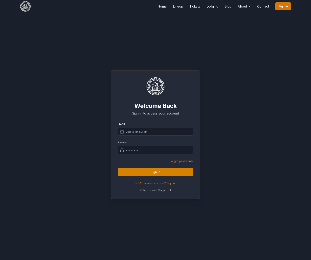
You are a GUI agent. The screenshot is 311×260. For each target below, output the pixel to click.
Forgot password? (181, 161)
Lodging (212, 6)
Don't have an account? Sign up (156, 183)
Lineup (178, 6)
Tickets (194, 6)
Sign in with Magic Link (155, 190)
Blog (228, 6)
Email (121, 124)
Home (162, 6)
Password (124, 142)
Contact (263, 6)
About (244, 6)
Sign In (283, 6)
